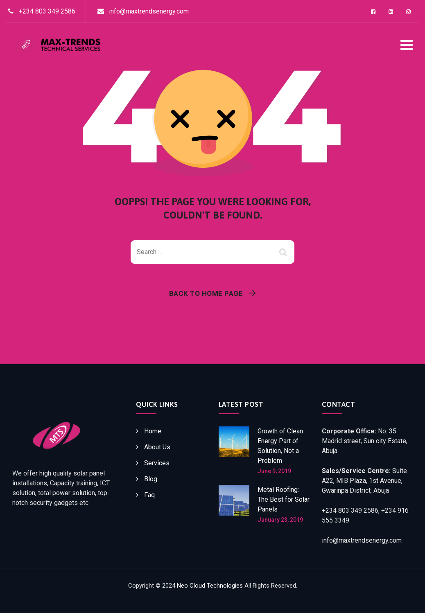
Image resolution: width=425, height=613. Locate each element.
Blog (150, 479)
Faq (149, 495)
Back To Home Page (206, 293)
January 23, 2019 (280, 519)
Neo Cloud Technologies (210, 585)
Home (152, 431)
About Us (157, 447)
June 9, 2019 (274, 471)
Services (157, 463)
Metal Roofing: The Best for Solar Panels (284, 499)
